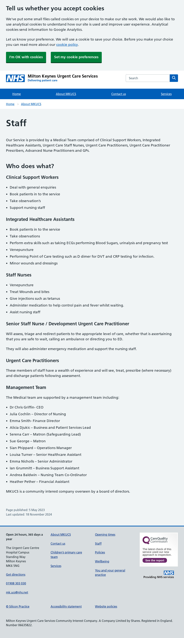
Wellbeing (102, 561)
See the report (154, 560)
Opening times (105, 534)
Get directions (15, 574)
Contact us (118, 94)
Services (166, 94)
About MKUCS (66, 94)
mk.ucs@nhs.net (17, 592)
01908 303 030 (16, 583)
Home (16, 94)
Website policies (106, 606)
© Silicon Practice (17, 606)
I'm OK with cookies (26, 57)
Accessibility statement (66, 606)
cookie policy (67, 44)
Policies (100, 552)
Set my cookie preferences (76, 57)
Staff (98, 543)
